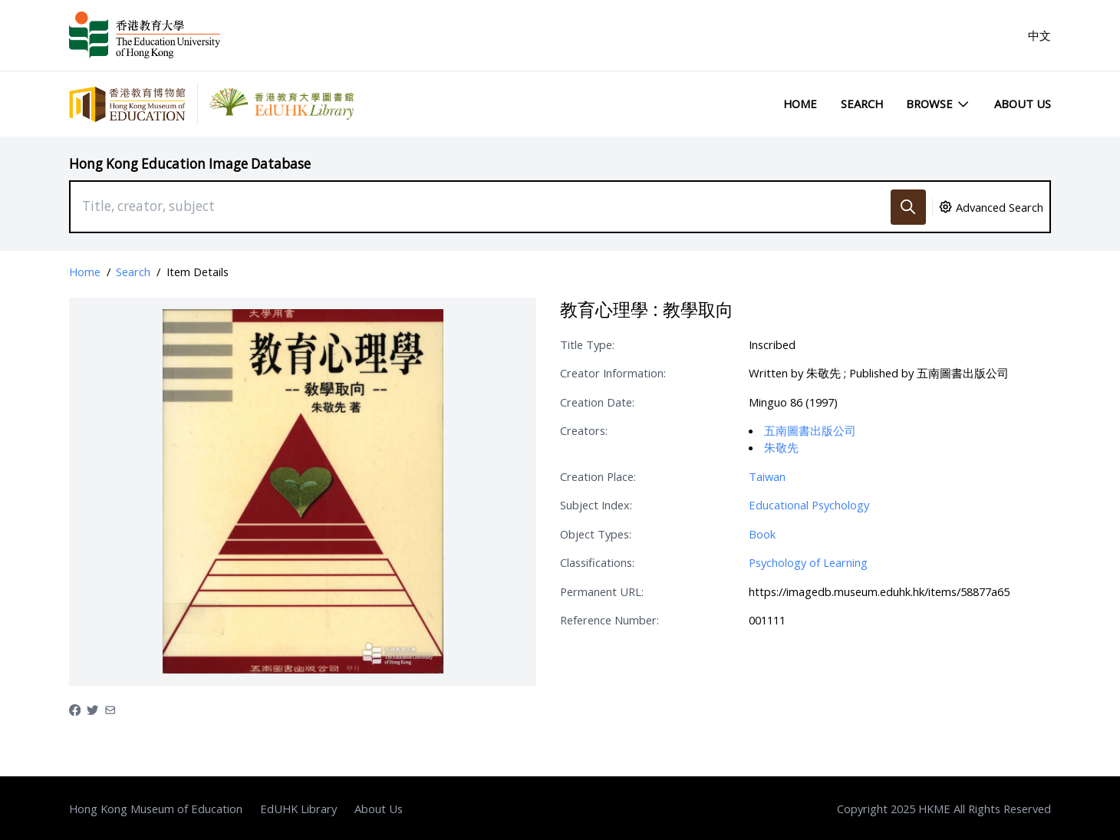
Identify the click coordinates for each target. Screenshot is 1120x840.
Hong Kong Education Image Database (190, 164)
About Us (1022, 103)
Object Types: (595, 534)
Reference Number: (609, 620)
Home (800, 103)
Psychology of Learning (808, 562)
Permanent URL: (602, 591)
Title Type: (587, 344)
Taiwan (767, 476)
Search (862, 103)
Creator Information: (613, 372)
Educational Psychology (809, 504)
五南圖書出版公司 (810, 430)
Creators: (584, 430)
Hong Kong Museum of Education (155, 808)
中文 (1039, 35)
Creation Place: (598, 476)
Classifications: (597, 562)
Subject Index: (596, 504)
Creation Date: (597, 402)
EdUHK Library (298, 808)
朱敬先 (781, 447)
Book (762, 534)
